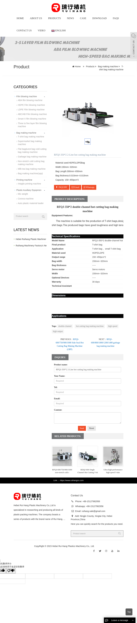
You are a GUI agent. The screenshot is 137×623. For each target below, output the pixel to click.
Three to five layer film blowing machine (32, 124)
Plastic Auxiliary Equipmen (28, 190)
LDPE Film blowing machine (31, 109)
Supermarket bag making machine (30, 142)
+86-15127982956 (91, 501)
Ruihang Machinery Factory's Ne (31, 245)
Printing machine (24, 179)
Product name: (61, 365)
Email (75, 187)
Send (82, 428)
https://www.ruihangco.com (71, 480)
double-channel (65, 326)
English (58, 30)
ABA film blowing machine (30, 100)
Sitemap (99, 546)
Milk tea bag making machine (31, 168)
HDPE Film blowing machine (31, 105)
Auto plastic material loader (31, 203)
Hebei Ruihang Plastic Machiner (31, 239)
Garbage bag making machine (32, 156)
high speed (112, 326)
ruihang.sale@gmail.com (93, 511)
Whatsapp (89, 187)
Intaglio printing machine (29, 183)
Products (54, 18)
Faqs (116, 18)
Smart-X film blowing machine (32, 118)
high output (58, 331)
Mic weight (23, 193)
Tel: (56, 387)
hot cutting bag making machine (89, 326)
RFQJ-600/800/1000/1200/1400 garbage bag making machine (105, 342)
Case (83, 18)
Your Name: (59, 376)
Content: (58, 410)
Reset (91, 428)
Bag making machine (108, 66)
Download (99, 18)
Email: (57, 398)
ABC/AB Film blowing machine (32, 114)
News (70, 18)
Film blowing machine (26, 96)
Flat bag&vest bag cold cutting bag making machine (32, 150)
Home (20, 18)
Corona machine (26, 198)
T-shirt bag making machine (31, 136)
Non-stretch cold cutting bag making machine (31, 162)
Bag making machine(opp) (30, 173)
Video (41, 30)
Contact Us (24, 30)
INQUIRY (61, 187)
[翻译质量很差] (11, 570)
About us (36, 18)
